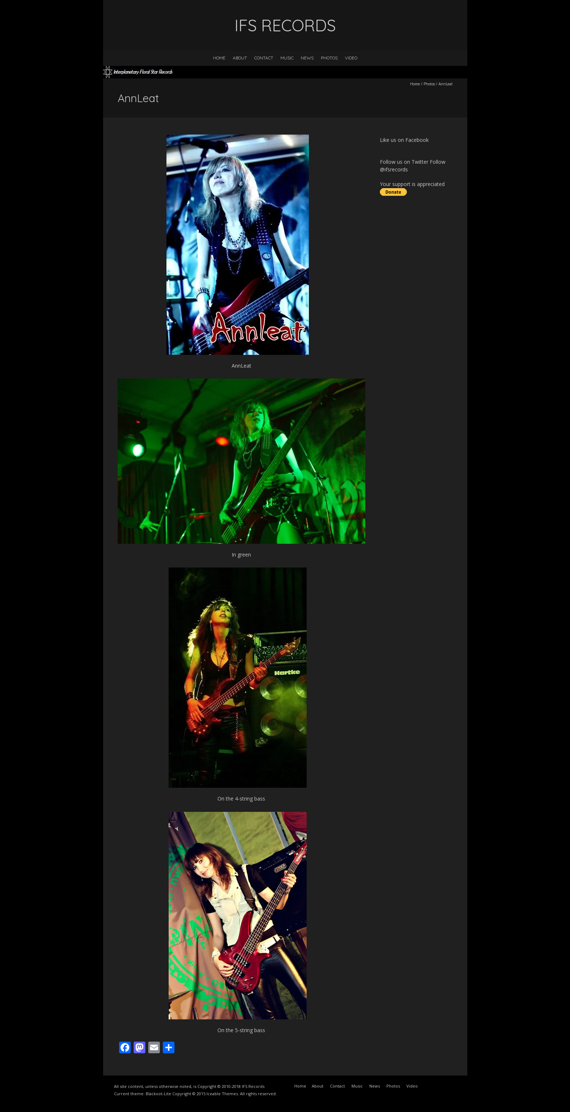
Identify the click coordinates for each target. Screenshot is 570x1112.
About (240, 58)
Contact (263, 58)
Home (219, 58)
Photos (329, 58)
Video (351, 58)
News (307, 58)
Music (287, 58)
